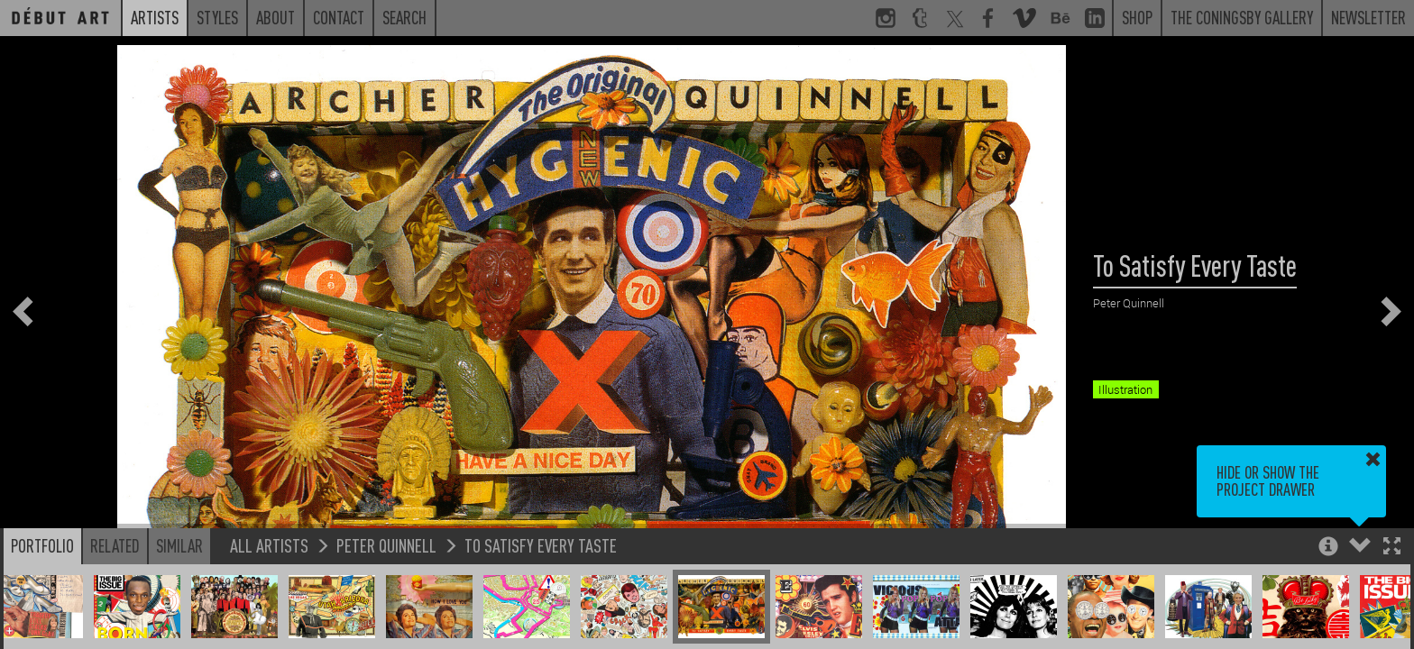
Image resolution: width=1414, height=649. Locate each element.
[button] (1391, 548)
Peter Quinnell (386, 545)
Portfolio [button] (42, 545)
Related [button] (115, 545)
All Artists (269, 545)
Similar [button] (179, 545)
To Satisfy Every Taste (540, 545)
